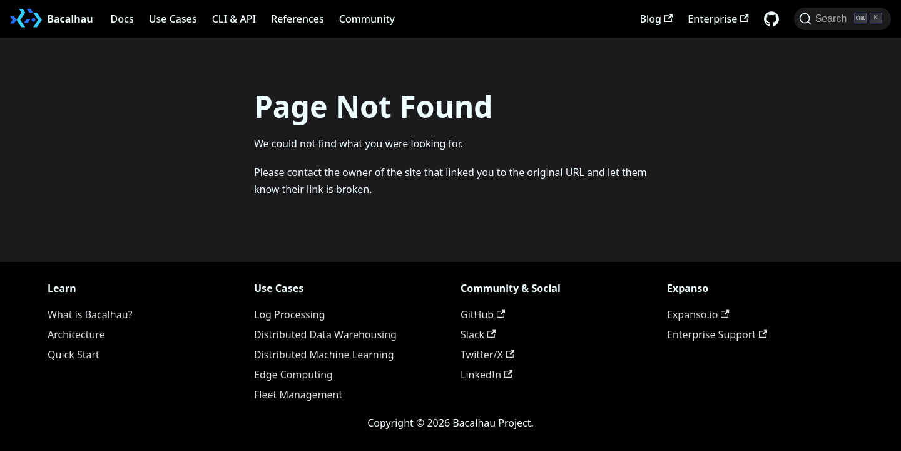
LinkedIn (486, 374)
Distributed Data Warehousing (325, 334)
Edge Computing (293, 374)
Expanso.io (698, 314)
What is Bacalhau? (90, 314)
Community (367, 19)
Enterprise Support (717, 334)
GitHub (483, 314)
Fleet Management (298, 395)
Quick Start (73, 354)
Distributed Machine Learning (324, 354)
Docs (122, 19)
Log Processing (289, 314)
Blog (656, 19)
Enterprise (718, 19)
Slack (478, 334)
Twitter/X (487, 354)
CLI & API (234, 19)
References (297, 19)
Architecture (76, 334)
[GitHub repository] (771, 19)
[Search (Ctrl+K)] (842, 19)
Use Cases (173, 19)
